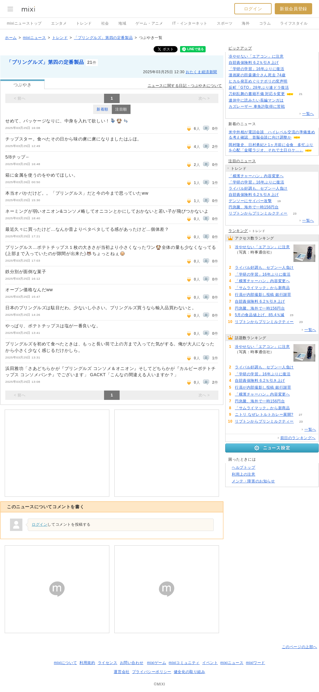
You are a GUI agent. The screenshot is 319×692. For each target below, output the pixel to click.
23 (294, 213)
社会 (105, 23)
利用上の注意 (243, 474)
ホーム (11, 38)
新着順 (102, 109)
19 (279, 201)
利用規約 (87, 663)
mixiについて (65, 663)
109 (291, 69)
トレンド (84, 23)
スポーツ (224, 23)
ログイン (253, 8)
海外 (246, 23)
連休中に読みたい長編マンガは (256, 100)
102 (298, 294)
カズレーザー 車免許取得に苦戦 (257, 106)
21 (300, 94)
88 (291, 176)
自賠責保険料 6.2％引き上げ (254, 62)
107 (290, 100)
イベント (210, 663)
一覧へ (308, 113)
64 (292, 75)
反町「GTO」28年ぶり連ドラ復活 (259, 87)
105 (286, 62)
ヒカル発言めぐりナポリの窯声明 (258, 81)
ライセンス (107, 663)
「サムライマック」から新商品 (262, 288)
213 (290, 56)
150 (295, 188)
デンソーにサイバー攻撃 (250, 201)
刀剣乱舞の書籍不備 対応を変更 (257, 94)
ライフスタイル (293, 23)
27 (300, 414)
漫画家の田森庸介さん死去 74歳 (257, 75)
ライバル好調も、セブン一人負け (258, 188)
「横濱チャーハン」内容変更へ (256, 176)
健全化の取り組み (189, 672)
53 (297, 288)
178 (296, 87)
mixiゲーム (156, 663)
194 (292, 106)
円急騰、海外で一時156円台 (254, 207)
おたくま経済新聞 (201, 72)
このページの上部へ (299, 647)
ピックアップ (240, 48)
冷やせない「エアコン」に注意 (256, 56)
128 (295, 81)
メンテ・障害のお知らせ (253, 481)
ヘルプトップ (243, 467)
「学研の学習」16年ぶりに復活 (256, 69)
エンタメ (59, 23)
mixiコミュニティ (184, 663)
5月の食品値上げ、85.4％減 (259, 315)
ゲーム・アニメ (149, 23)
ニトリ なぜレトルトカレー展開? (264, 414)
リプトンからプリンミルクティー (258, 213)
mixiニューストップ (24, 23)
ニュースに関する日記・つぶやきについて (185, 85)
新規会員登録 (293, 8)
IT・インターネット (189, 23)
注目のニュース (242, 161)
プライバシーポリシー (151, 672)
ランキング (238, 231)
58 (286, 207)
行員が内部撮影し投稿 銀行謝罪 (263, 294)
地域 (122, 23)
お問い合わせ (132, 663)
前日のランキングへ (298, 438)
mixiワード (255, 663)
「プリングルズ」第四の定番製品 (103, 38)
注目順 (121, 109)
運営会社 (121, 672)
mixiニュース (34, 38)
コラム (265, 23)
